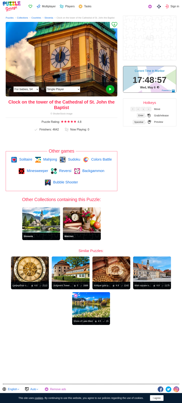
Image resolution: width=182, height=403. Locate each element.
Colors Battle (101, 159)
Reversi (64, 171)
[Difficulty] (26, 89)
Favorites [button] (30, 6)
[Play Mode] (63, 89)
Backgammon (93, 171)
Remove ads (58, 389)
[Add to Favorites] (113, 25)
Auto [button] (33, 389)
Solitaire (25, 159)
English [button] (12, 389)
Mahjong (49, 159)
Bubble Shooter (65, 182)
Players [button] (70, 6)
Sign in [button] (174, 6)
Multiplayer (49, 6)
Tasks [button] (87, 6)
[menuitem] (30, 6)
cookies (39, 398)
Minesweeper (37, 171)
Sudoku (73, 159)
